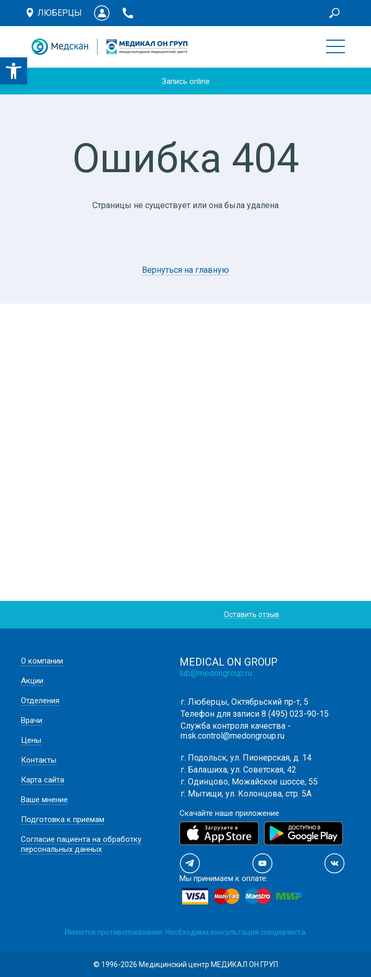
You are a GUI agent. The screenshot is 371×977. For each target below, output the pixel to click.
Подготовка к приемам (62, 819)
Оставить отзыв (251, 615)
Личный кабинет (102, 13)
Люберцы (60, 13)
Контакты (38, 760)
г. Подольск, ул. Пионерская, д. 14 (246, 758)
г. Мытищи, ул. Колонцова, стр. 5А (246, 794)
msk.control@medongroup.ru (232, 736)
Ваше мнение (44, 799)
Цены (31, 740)
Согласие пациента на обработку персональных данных (81, 844)
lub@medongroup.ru (215, 673)
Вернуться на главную (185, 270)
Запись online (186, 81)
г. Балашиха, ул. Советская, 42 (238, 770)
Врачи (31, 720)
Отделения (40, 700)
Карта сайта (42, 780)
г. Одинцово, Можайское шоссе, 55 (249, 782)
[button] (13, 71)
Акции (32, 680)
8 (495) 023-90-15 (295, 714)
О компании (42, 661)
